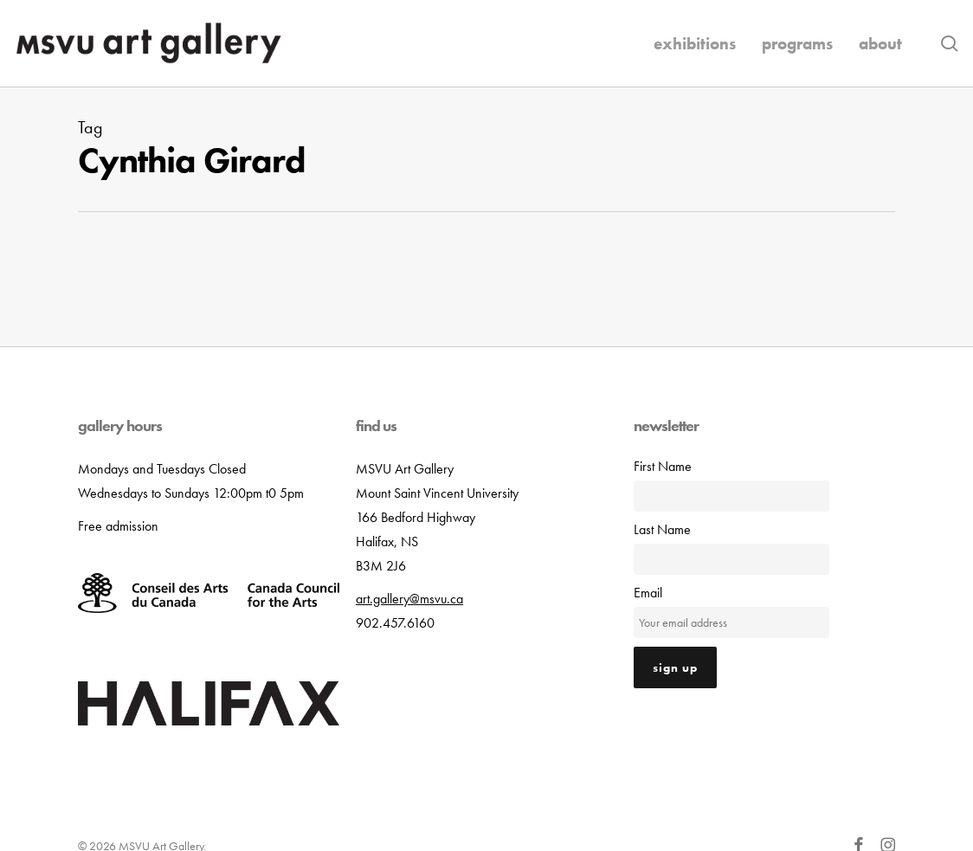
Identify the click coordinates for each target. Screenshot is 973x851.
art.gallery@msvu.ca (409, 599)
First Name (663, 466)
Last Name (662, 529)
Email (648, 592)
